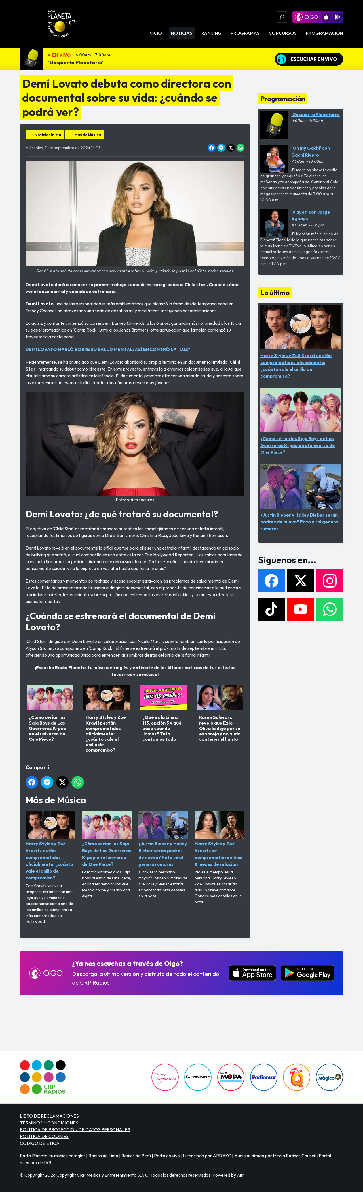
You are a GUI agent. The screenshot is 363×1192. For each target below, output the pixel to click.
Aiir (240, 1175)
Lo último (275, 292)
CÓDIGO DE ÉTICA (40, 1143)
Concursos (283, 33)
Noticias (181, 33)
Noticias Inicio (48, 134)
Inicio (155, 33)
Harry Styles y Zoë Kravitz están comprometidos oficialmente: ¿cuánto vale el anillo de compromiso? (50, 846)
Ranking (211, 33)
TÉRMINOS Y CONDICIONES (49, 1123)
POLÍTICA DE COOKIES (44, 1136)
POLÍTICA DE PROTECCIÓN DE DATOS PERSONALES (75, 1129)
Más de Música (87, 134)
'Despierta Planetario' (75, 62)
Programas (245, 33)
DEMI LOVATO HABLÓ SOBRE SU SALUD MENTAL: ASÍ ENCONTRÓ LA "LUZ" (108, 349)
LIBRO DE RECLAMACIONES (49, 1116)
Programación (324, 33)
